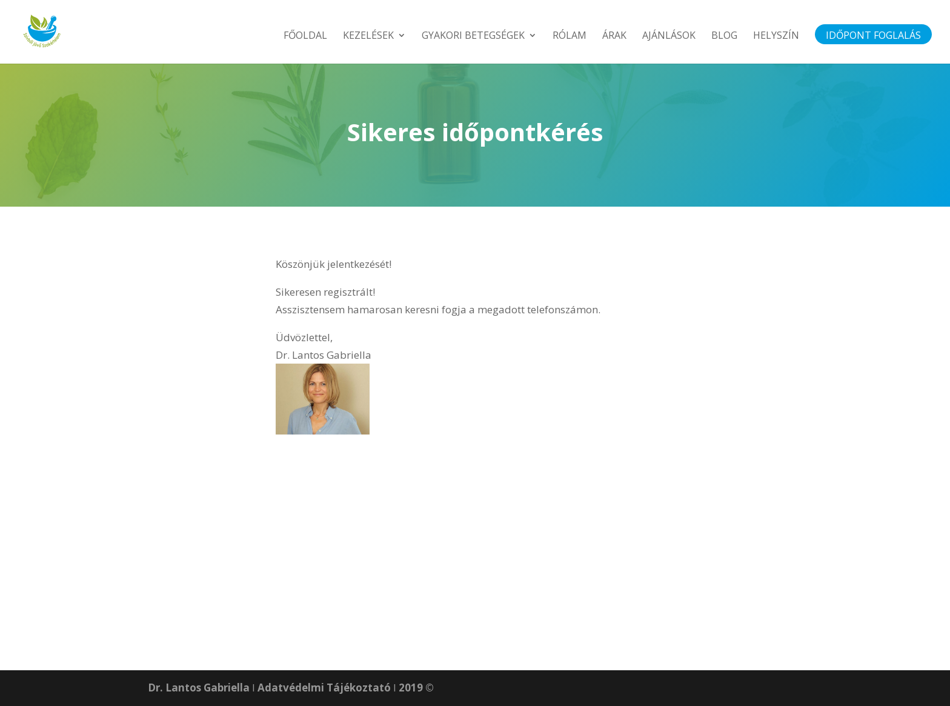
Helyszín (776, 36)
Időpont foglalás (873, 36)
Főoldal (305, 36)
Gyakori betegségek (473, 36)
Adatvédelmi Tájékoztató (324, 687)
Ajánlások (669, 36)
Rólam (569, 36)
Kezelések (368, 36)
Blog (724, 36)
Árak (614, 36)
